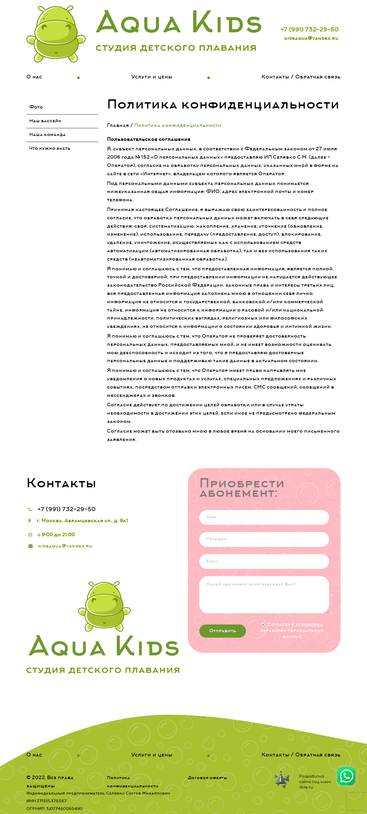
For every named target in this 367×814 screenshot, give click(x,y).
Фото (36, 107)
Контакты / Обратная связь (301, 77)
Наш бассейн (45, 121)
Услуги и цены (151, 77)
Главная (118, 126)
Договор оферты (207, 778)
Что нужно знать (49, 148)
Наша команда (47, 134)
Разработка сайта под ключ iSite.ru (315, 782)
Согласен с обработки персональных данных (292, 630)
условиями (309, 624)
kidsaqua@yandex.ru (311, 39)
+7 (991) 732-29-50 (309, 30)
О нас (34, 77)
